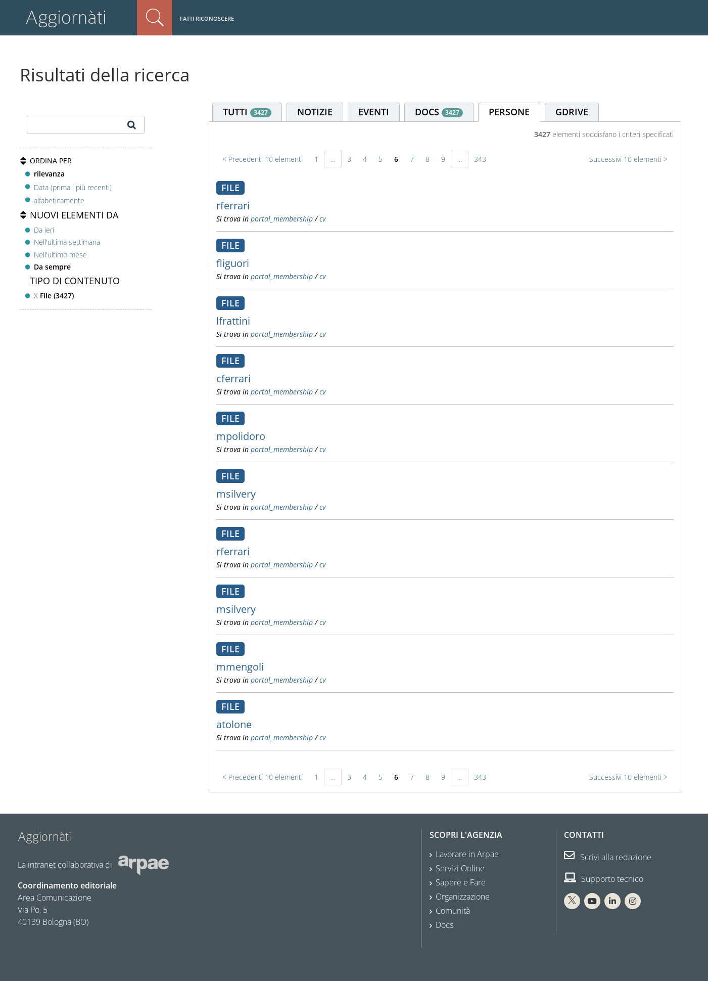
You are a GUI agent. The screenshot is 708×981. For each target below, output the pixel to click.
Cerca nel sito (154, 17)
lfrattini (233, 321)
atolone (234, 724)
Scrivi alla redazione (607, 857)
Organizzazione (463, 896)
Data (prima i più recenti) (73, 187)
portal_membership (282, 219)
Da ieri (44, 230)
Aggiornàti (66, 17)
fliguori (232, 263)
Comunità (453, 910)
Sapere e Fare (461, 882)
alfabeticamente (59, 200)
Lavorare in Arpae (467, 854)
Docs (444, 924)
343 (480, 159)
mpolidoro (240, 436)
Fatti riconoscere (207, 18)
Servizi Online (460, 868)
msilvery (236, 494)
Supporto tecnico (603, 878)
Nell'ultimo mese (60, 254)
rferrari (233, 205)
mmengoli (240, 667)
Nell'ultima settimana (67, 242)
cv (322, 219)
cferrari (233, 378)
